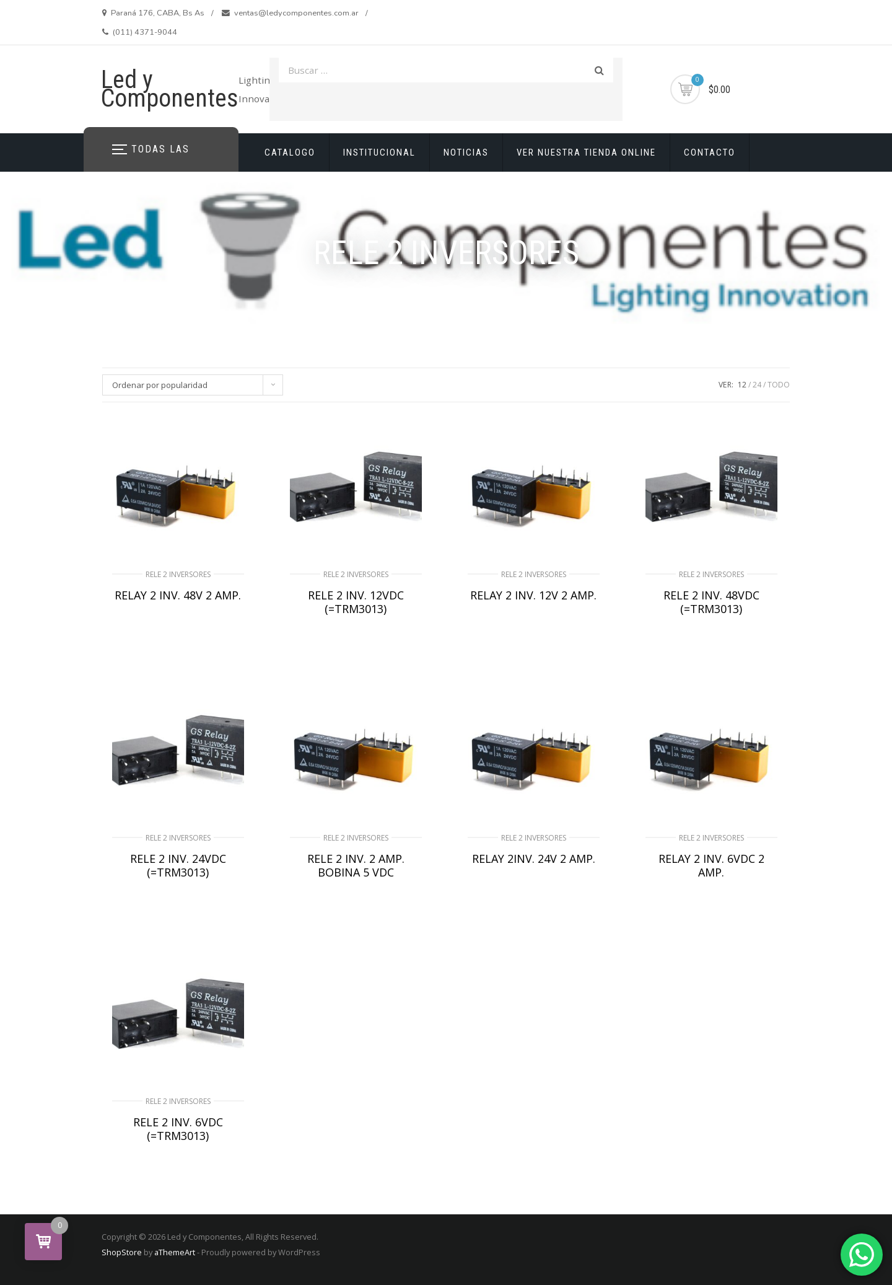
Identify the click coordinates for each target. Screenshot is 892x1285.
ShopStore (122, 1252)
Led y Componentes (169, 89)
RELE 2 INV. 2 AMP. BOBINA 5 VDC (355, 865)
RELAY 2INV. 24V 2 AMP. (533, 858)
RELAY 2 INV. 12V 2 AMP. (533, 595)
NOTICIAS (466, 152)
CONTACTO (709, 152)
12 (742, 384)
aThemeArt (174, 1252)
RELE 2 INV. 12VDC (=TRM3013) (356, 602)
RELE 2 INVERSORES (178, 574)
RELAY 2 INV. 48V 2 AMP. (178, 595)
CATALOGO (290, 152)
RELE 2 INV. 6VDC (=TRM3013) (178, 1128)
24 (757, 384)
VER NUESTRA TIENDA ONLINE (586, 152)
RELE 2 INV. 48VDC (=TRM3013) (711, 602)
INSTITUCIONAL (379, 152)
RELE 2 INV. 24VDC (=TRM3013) (178, 865)
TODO (778, 384)
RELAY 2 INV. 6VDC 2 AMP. (711, 865)
